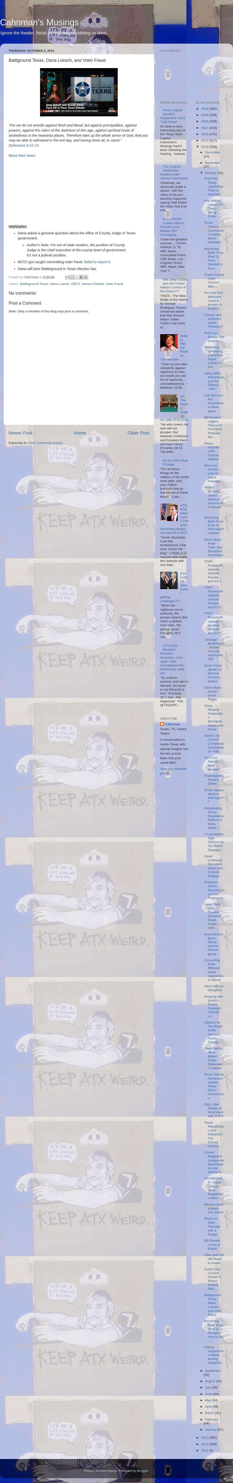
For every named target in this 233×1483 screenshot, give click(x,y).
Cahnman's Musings (39, 22)
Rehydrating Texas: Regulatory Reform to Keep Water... (214, 818)
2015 (205, 140)
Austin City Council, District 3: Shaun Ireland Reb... (212, 1279)
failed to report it (97, 262)
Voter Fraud (114, 284)
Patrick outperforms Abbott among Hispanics (214, 1355)
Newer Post (20, 432)
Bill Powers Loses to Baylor (212, 1244)
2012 (205, 1444)
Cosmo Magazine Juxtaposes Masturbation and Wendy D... (214, 1162)
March (210, 1413)
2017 (205, 128)
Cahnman (172, 724)
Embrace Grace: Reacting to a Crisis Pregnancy (214, 890)
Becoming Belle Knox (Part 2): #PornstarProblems (214, 525)
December (212, 152)
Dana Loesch (59, 284)
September (213, 1371)
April (209, 1406)
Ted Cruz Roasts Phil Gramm (214, 337)
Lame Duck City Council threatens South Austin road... (212, 916)
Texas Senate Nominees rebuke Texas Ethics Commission (214, 1086)
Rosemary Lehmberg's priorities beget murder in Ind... (213, 357)
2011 (205, 1450)
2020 (205, 108)
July (208, 1387)
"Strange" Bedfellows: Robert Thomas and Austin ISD (214, 649)
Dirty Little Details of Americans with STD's (213, 1110)
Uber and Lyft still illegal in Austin (214, 1258)
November (212, 163)
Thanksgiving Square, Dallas (214, 779)
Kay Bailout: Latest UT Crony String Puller (213, 208)
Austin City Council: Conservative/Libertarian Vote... (214, 743)
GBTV (75, 284)
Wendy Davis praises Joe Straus (214, 1208)
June (209, 1394)
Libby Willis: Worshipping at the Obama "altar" (214, 381)
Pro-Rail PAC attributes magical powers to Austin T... (213, 300)
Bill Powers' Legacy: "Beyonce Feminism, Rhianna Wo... (213, 427)
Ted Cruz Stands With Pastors (211, 763)
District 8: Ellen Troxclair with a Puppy (212, 1226)
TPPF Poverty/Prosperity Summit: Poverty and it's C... (214, 571)
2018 (205, 121)
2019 (205, 115)
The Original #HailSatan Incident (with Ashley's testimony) (174, 172)
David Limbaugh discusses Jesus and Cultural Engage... (213, 866)
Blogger (142, 1471)
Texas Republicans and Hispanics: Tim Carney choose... (214, 1134)
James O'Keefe (93, 284)
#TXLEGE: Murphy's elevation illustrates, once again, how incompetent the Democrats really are (172, 659)
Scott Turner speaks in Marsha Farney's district (213, 673)
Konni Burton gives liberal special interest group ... (213, 944)
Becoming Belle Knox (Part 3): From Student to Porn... (214, 258)
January (211, 1429)
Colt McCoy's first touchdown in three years (214, 403)
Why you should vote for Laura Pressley (212, 473)
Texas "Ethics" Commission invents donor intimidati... (214, 232)
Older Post (138, 432)
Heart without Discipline (214, 988)
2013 (205, 1437)
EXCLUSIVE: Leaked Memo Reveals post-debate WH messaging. (171, 227)
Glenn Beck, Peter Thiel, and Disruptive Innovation (213, 547)
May (208, 1400)
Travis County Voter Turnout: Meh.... (214, 280)
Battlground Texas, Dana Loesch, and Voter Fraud (213, 1305)
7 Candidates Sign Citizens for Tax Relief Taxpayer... (214, 842)
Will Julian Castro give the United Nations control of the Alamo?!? (174, 285)
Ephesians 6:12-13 (24, 145)
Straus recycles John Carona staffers (212, 451)
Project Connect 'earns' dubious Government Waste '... (213, 499)
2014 (205, 147)
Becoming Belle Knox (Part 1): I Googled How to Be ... (214, 1330)
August (210, 1381)
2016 (205, 134)
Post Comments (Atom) (46, 443)
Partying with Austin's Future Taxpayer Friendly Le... (213, 1006)
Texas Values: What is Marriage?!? (214, 796)
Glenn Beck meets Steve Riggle (212, 693)
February (211, 1419)
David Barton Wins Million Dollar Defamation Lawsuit (213, 1058)
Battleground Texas (34, 284)
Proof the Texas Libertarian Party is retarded (213, 186)
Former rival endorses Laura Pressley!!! (213, 321)
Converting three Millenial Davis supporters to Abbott (213, 970)
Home (80, 432)
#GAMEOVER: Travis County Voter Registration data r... (214, 1188)
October (211, 173)
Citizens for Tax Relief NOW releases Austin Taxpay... (213, 1032)
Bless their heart (22, 156)
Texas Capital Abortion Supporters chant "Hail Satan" (172, 116)
